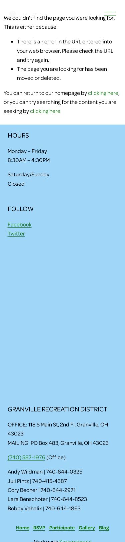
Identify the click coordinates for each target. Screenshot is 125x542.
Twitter (16, 233)
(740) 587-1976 (26, 457)
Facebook (20, 224)
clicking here (103, 92)
